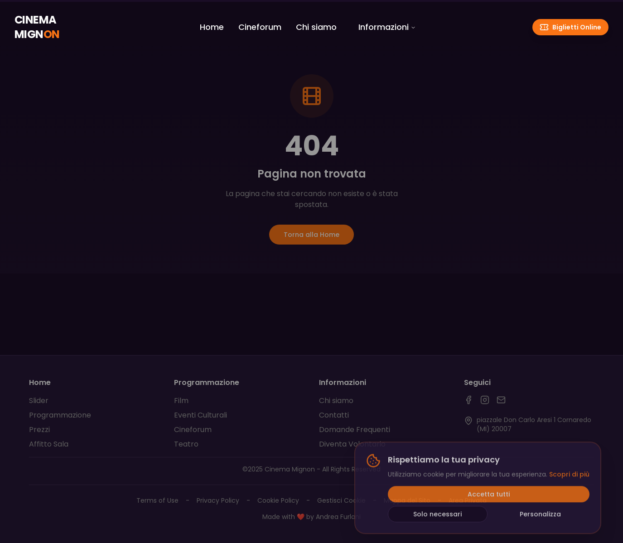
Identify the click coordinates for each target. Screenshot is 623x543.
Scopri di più (569, 476)
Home (212, 27)
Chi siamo (316, 27)
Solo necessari (437, 515)
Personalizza (540, 515)
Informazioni (387, 27)
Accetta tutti (489, 495)
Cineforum (259, 27)
